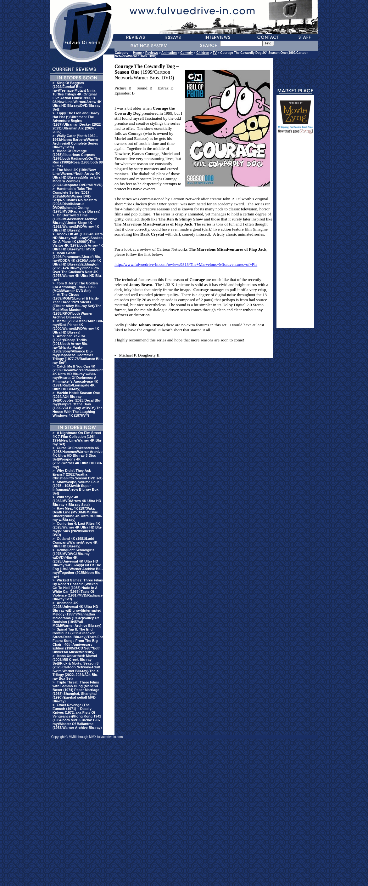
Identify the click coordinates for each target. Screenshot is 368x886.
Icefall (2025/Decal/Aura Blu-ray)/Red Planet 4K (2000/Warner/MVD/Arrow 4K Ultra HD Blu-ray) (78, 326)
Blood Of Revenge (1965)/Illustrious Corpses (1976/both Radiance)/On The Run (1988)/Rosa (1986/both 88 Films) (78, 158)
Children (202, 52)
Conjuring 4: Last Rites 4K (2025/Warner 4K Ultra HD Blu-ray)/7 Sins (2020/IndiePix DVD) (77, 529)
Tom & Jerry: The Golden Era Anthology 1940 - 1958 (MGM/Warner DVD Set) (75, 287)
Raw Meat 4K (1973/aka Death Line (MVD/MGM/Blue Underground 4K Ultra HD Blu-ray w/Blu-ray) (77, 514)
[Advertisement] (295, 233)
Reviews (151, 52)
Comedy (186, 52)
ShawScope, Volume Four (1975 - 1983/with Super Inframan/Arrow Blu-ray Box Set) (76, 487)
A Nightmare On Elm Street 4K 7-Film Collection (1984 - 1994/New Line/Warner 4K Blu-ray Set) (77, 438)
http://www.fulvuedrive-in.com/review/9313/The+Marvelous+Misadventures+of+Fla (185, 264)
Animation (169, 52)
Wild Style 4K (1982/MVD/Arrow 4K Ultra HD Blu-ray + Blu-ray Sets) (77, 500)
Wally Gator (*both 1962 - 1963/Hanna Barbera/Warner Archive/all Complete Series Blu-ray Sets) (75, 141)
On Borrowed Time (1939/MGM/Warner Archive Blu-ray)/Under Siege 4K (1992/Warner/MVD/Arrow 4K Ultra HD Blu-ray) (76, 222)
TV (215, 52)
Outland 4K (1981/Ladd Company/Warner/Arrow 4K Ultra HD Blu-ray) (75, 542)
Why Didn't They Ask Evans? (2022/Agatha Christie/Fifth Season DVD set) (78, 474)
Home (137, 52)
